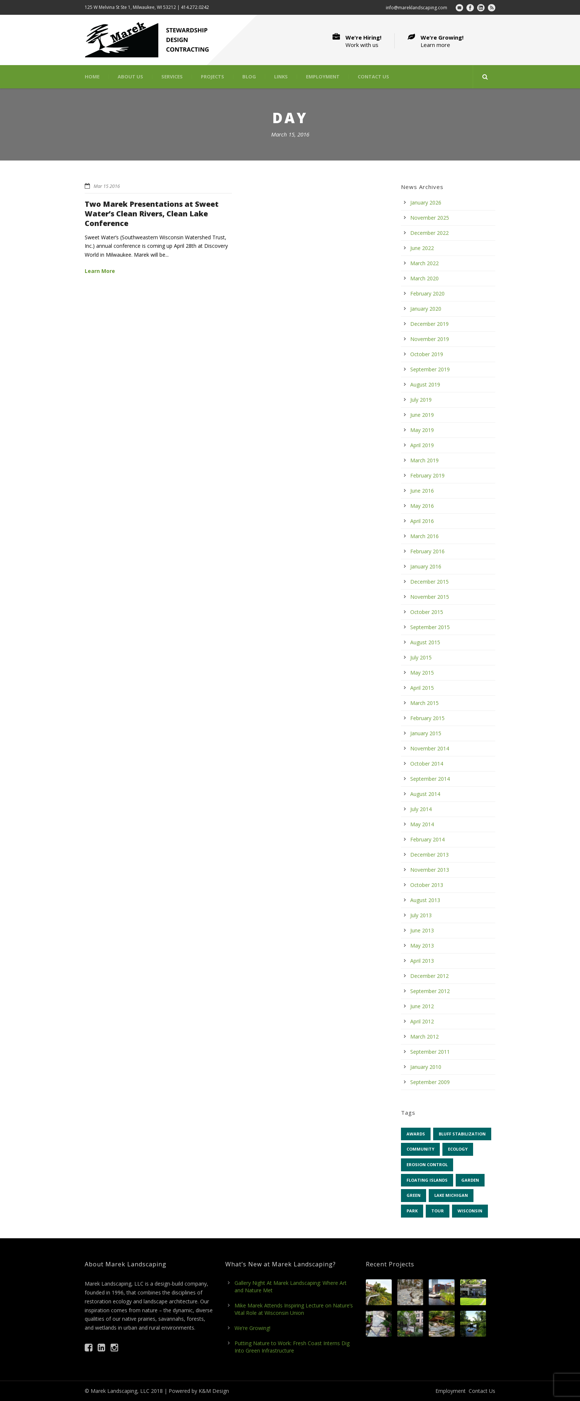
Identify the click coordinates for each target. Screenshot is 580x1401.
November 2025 (429, 217)
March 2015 (424, 702)
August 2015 (425, 642)
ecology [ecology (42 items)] (458, 1149)
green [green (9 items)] (414, 1195)
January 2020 (425, 308)
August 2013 (425, 900)
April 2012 (422, 1021)
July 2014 (421, 809)
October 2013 (426, 884)
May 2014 (422, 824)
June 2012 (422, 1006)
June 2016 (422, 490)
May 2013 (422, 945)
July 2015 (421, 657)
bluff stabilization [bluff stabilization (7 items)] (462, 1134)
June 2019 (422, 414)
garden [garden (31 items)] (470, 1180)
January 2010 (425, 1066)
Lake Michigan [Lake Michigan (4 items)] (451, 1195)
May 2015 (422, 672)
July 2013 (421, 915)
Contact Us (373, 76)
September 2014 (430, 778)
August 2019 (425, 384)
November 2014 (429, 748)
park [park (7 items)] (412, 1210)
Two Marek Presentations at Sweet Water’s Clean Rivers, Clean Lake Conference (152, 213)
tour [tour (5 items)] (437, 1210)
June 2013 (422, 930)
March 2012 (424, 1036)
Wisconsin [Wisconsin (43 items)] (470, 1210)
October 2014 (426, 763)
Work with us (361, 44)
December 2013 (429, 854)
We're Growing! (442, 37)
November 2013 (429, 869)
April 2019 (422, 445)
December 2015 (429, 581)
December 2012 (429, 975)
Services (172, 76)
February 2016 (427, 551)
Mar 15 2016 (107, 186)
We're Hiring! (363, 37)
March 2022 (424, 263)
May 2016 (422, 505)
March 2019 (424, 460)
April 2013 (422, 960)
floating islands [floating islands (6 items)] (427, 1180)
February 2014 (427, 839)
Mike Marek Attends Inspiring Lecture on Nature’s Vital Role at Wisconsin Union (294, 1309)
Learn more (435, 44)
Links (281, 76)
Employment (323, 76)
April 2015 (422, 687)
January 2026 (425, 202)
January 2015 (425, 733)
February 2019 (427, 475)
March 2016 (424, 536)
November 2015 (429, 596)
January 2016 (425, 566)
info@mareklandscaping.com (416, 7)
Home (92, 76)
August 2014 (425, 793)
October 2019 (426, 354)
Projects (212, 76)
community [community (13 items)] (420, 1149)
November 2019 (429, 338)
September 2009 (430, 1082)
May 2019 (422, 429)
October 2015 (426, 611)
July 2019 (421, 399)
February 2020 (427, 293)
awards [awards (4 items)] (416, 1134)
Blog (249, 76)
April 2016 (422, 520)
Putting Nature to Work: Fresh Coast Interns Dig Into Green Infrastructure (292, 1347)
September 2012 (430, 991)
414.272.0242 (195, 7)
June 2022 (422, 247)
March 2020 (424, 278)
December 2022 (429, 232)
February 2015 (427, 718)
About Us (130, 76)
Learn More (100, 270)
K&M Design (214, 1390)
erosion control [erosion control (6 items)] (427, 1164)
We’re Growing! (252, 1327)
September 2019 (430, 369)
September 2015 (430, 627)
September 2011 (430, 1051)
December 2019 (429, 323)
